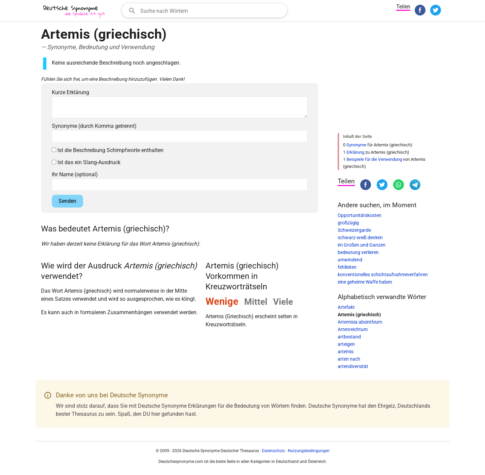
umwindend (350, 259)
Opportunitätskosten (359, 215)
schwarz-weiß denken (360, 237)
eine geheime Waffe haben (365, 282)
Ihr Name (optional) (75, 174)
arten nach (349, 359)
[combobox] (204, 10)
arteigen (346, 344)
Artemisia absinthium (360, 322)
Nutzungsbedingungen (309, 450)
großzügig (348, 222)
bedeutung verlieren (358, 252)
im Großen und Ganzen (361, 245)
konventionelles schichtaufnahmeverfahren (383, 274)
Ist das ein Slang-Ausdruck (86, 162)
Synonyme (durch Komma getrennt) (94, 126)
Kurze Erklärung (70, 92)
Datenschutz (273, 450)
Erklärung (355, 152)
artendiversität (353, 366)
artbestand (349, 336)
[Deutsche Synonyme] (74, 11)
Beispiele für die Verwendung (374, 159)
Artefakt (346, 307)
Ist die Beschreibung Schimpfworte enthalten (107, 150)
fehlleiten (347, 267)
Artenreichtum (353, 329)
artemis (345, 351)
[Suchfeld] (211, 10)
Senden (67, 201)
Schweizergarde (354, 230)
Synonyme (356, 144)
